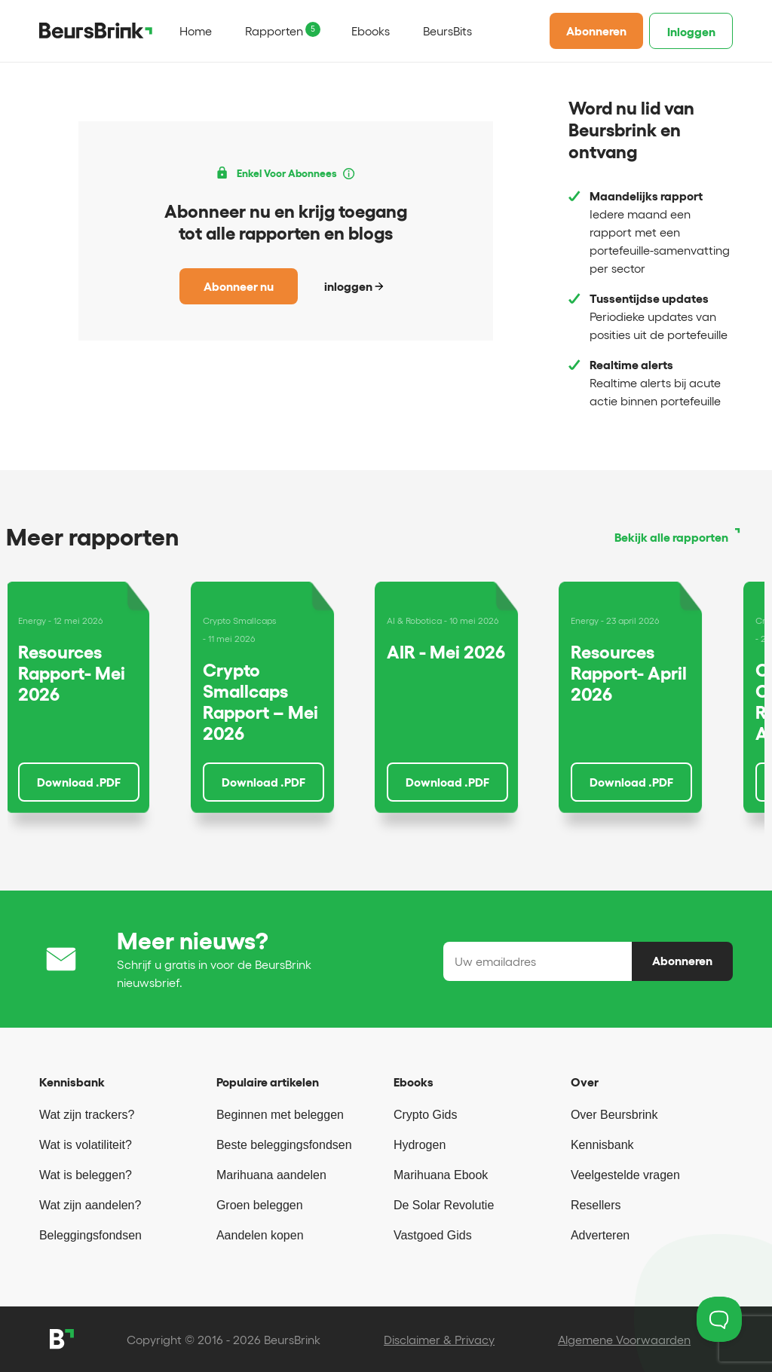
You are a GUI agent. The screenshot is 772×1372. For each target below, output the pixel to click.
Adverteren (600, 1235)
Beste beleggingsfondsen (284, 1144)
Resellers (596, 1205)
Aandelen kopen (260, 1235)
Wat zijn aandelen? (90, 1205)
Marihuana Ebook (441, 1175)
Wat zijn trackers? (87, 1114)
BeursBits (447, 31)
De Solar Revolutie (444, 1205)
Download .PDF (79, 782)
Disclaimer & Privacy (439, 1339)
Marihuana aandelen (271, 1175)
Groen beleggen (259, 1205)
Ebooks (370, 31)
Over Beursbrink (614, 1114)
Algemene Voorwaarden (624, 1339)
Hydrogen (420, 1144)
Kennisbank (602, 1144)
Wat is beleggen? (85, 1175)
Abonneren (596, 31)
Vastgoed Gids (433, 1235)
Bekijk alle (671, 537)
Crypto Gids (425, 1114)
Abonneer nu (239, 286)
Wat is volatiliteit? (85, 1144)
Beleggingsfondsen (90, 1235)
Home (195, 31)
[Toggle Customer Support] (719, 1319)
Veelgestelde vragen (625, 1175)
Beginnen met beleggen (280, 1114)
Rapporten (274, 31)
